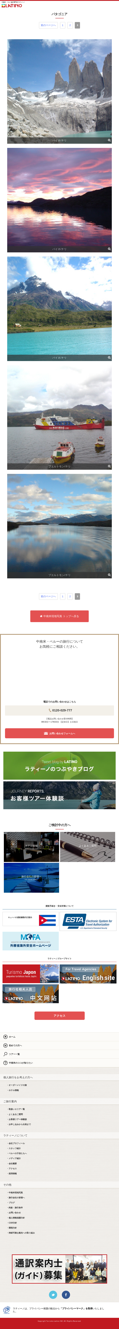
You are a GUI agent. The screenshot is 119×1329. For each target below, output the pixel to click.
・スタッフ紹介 (14, 1148)
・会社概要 (12, 1163)
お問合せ (105, 5)
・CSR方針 (12, 1223)
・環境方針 (12, 1228)
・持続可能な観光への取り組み (21, 1233)
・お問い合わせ (14, 1212)
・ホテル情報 (13, 1090)
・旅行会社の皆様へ (16, 1197)
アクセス (60, 1015)
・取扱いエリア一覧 (16, 1109)
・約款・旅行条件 (15, 1207)
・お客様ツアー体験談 (17, 1119)
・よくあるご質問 (15, 1114)
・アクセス (12, 1168)
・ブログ (11, 1202)
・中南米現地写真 (15, 1192)
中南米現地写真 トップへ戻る (59, 616)
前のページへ (48, 25)
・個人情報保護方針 (16, 1218)
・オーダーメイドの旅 (17, 1085)
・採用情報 (12, 1173)
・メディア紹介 (14, 1158)
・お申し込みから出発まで (19, 1124)
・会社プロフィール (16, 1143)
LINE (95, 5)
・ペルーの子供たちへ (17, 1153)
